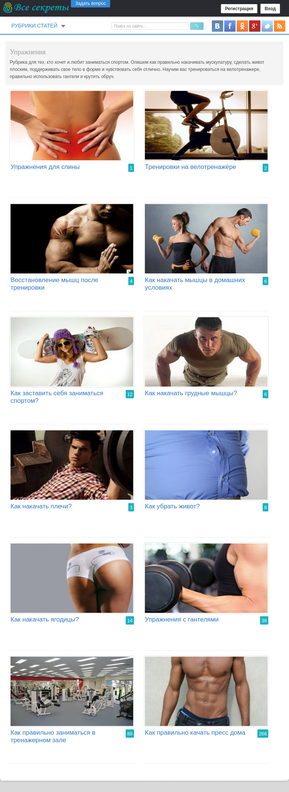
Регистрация (239, 8)
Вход (270, 8)
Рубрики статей (34, 26)
